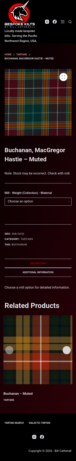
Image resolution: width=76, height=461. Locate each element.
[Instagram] (47, 22)
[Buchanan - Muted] (37, 349)
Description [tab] (38, 263)
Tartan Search (14, 422)
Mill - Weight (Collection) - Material (28, 193)
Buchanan (19, 244)
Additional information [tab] (37, 272)
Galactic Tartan (39, 422)
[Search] (70, 21)
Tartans (27, 239)
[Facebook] (55, 22)
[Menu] (62, 22)
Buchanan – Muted (18, 393)
